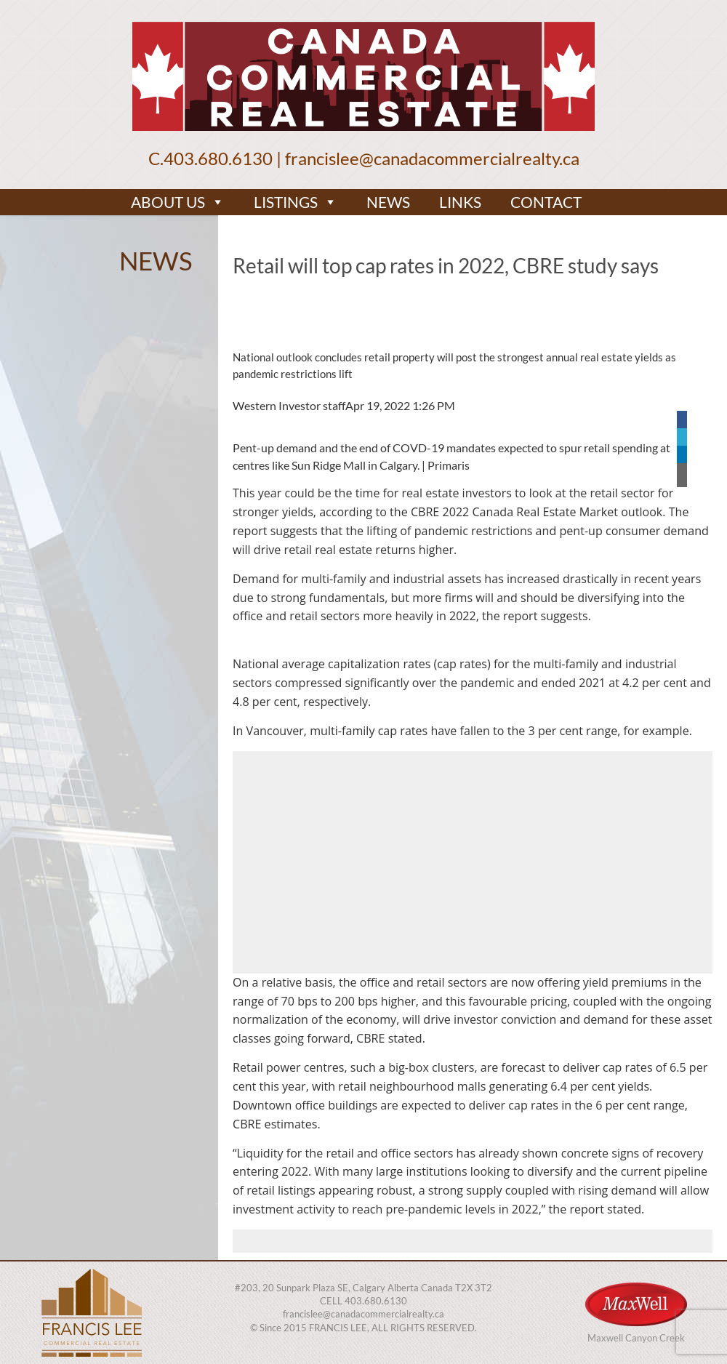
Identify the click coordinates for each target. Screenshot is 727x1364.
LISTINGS (295, 202)
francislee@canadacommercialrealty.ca (432, 158)
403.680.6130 (218, 158)
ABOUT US (178, 202)
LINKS (460, 202)
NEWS (388, 202)
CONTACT (546, 202)
